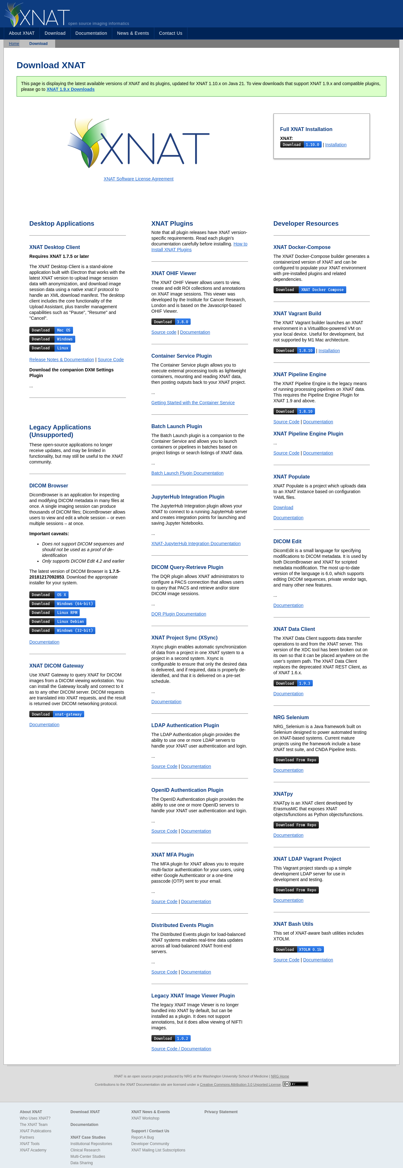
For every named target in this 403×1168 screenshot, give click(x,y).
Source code (164, 332)
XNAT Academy (33, 1150)
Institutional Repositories (91, 1144)
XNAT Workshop (145, 1118)
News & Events (133, 33)
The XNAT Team (34, 1124)
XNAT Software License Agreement (138, 178)
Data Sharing (81, 1163)
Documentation (91, 33)
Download (55, 33)
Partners (27, 1137)
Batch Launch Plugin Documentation (187, 473)
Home (14, 43)
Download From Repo (296, 760)
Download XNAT (85, 1112)
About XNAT (22, 33)
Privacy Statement (221, 1112)
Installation (336, 144)
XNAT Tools (30, 1144)
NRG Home (280, 1076)
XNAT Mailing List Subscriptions (158, 1150)
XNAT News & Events (150, 1112)
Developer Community (150, 1144)
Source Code (111, 359)
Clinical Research (85, 1150)
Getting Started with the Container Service (193, 402)
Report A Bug (142, 1137)
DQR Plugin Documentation (178, 614)
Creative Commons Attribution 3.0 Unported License (240, 1084)
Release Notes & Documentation (61, 359)
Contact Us (170, 33)
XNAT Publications (35, 1131)
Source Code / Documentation (181, 1048)
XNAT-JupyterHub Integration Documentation (196, 543)
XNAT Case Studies (88, 1137)
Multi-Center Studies (87, 1156)
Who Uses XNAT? (35, 1118)
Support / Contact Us (150, 1131)
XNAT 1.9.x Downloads (71, 89)
